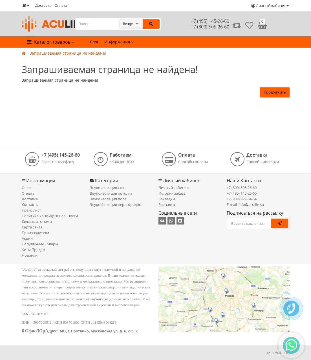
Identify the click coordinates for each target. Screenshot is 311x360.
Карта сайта (32, 227)
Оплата (60, 5)
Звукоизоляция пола (108, 198)
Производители (35, 232)
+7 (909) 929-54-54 (242, 198)
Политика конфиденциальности (50, 215)
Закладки (166, 198)
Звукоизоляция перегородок (115, 204)
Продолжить (275, 92)
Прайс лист (31, 210)
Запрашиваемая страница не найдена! (68, 53)
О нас (26, 187)
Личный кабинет (173, 187)
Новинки (30, 255)
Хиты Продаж (33, 249)
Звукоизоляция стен (107, 187)
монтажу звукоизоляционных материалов (108, 299)
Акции (27, 238)
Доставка (43, 5)
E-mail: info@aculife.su (245, 204)
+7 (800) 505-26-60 (242, 187)
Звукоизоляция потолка (111, 193)
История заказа (172, 193)
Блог (94, 42)
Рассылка (166, 204)
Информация (119, 42)
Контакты (30, 204)
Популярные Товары (40, 243)
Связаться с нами (37, 221)
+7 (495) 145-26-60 (210, 21)
